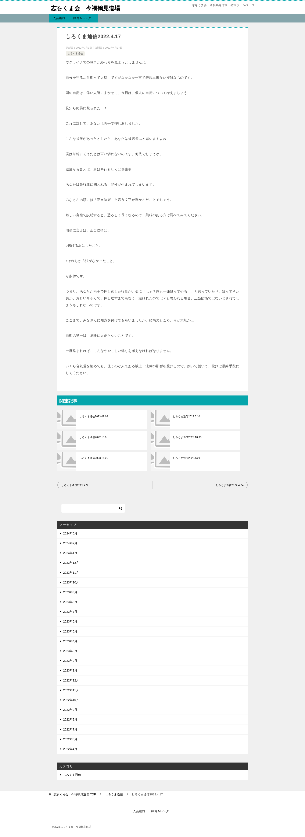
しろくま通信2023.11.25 (93, 458)
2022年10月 (71, 700)
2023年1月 (70, 670)
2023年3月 (70, 651)
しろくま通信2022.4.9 (74, 485)
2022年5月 (70, 739)
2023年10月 (71, 582)
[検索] (93, 508)
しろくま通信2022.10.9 (92, 437)
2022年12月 (71, 680)
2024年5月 (70, 533)
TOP (75, 794)
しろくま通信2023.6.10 (186, 416)
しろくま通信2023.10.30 (187, 437)
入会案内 (59, 18)
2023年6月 (70, 621)
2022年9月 (70, 709)
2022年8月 (70, 719)
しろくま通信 (75, 53)
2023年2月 (70, 660)
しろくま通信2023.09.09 (93, 416)
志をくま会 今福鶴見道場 (89, 7)
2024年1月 (70, 553)
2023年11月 (71, 572)
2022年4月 (70, 749)
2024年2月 (70, 543)
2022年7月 (70, 729)
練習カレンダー (83, 18)
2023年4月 (70, 641)
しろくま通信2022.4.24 (230, 485)
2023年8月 (70, 602)
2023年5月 (70, 631)
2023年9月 (70, 592)
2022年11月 (71, 690)
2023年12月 (71, 562)
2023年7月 (70, 611)
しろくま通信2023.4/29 (186, 458)
